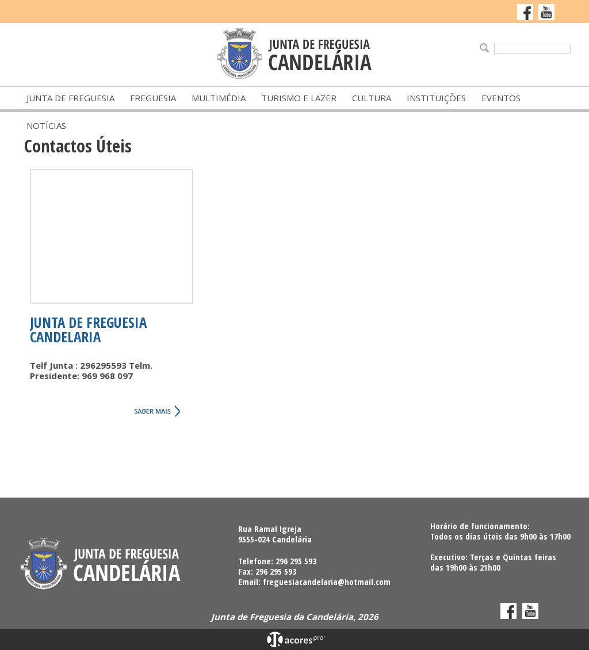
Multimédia (219, 98)
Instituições (436, 98)
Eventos (501, 98)
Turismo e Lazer (298, 98)
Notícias (46, 125)
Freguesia (153, 98)
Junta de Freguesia (70, 98)
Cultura (371, 98)
